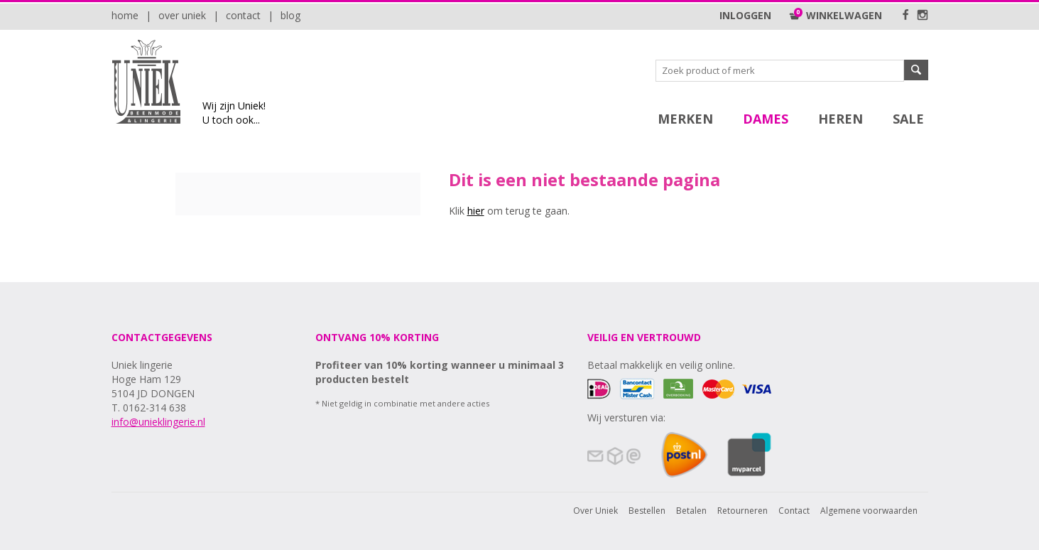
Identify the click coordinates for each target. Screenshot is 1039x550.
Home (124, 15)
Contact (243, 15)
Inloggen (745, 15)
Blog (290, 15)
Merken (685, 118)
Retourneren (742, 511)
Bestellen (647, 511)
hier (475, 210)
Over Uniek (182, 15)
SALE (908, 118)
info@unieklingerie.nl (158, 421)
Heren (840, 118)
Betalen (691, 511)
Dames (765, 118)
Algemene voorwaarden (869, 511)
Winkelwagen (835, 15)
